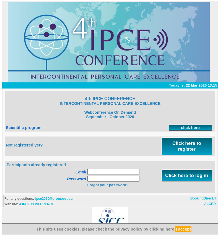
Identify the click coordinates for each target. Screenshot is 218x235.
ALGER (210, 204)
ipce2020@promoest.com (55, 199)
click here (190, 127)
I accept (183, 229)
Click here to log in (186, 175)
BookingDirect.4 (203, 198)
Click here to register (186, 146)
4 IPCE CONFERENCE (36, 204)
